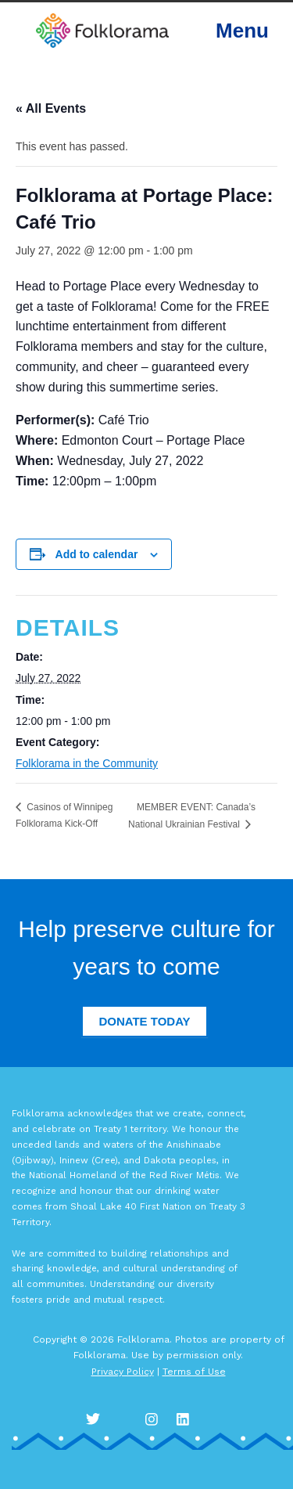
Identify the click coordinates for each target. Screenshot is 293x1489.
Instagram (156, 1418)
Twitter (93, 1418)
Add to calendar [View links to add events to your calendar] (96, 554)
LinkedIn (187, 1418)
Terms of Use (194, 1371)
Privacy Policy (122, 1371)
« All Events (51, 108)
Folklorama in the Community (87, 763)
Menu (242, 30)
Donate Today (144, 1021)
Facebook (125, 1418)
